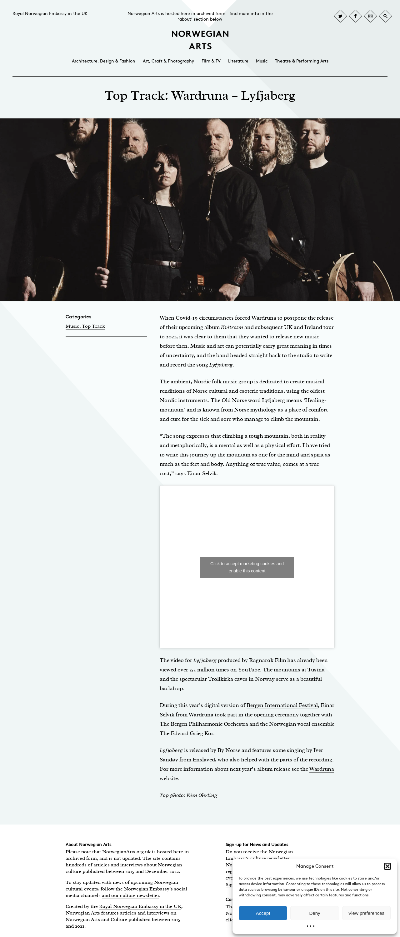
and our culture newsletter (130, 895)
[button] (387, 866)
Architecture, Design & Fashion (103, 61)
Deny (314, 913)
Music (262, 61)
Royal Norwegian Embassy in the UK (50, 14)
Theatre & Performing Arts (301, 61)
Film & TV (211, 61)
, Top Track (92, 326)
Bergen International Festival (282, 705)
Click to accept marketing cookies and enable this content (247, 567)
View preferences (366, 913)
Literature (238, 61)
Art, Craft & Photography (168, 61)
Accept (263, 913)
